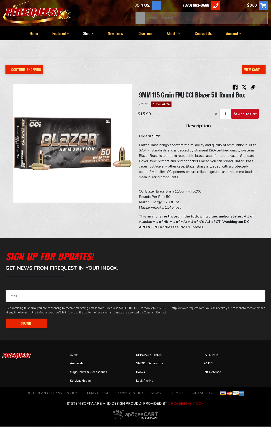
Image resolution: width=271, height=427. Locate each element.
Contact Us (203, 33)
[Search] (206, 18)
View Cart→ (253, 69)
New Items (115, 33)
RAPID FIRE (211, 355)
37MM (75, 355)
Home (34, 33)
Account (233, 33)
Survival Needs (82, 381)
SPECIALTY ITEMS (150, 355)
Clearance (145, 33)
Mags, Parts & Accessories (91, 372)
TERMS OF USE (97, 393)
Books (141, 372)
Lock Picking (146, 381)
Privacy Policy (130, 393)
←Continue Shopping (26, 69)
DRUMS (209, 364)
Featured (60, 33)
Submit (26, 323)
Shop (88, 33)
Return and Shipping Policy (52, 393)
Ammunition (79, 364)
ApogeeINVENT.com (186, 404)
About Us (173, 33)
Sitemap (176, 393)
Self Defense (213, 372)
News (156, 393)
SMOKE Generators (151, 364)
